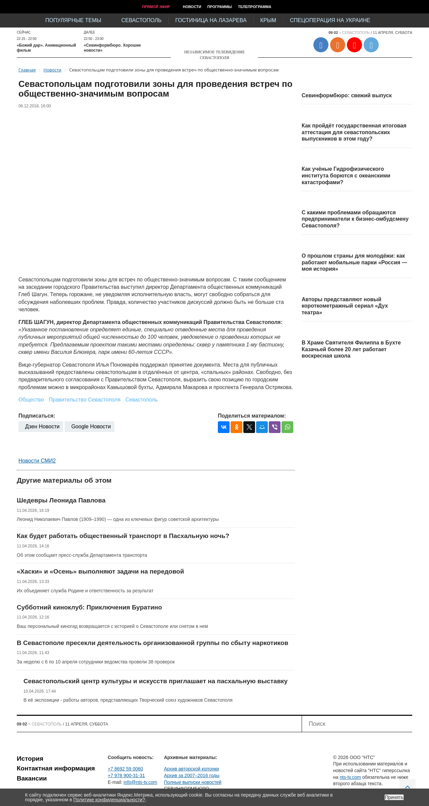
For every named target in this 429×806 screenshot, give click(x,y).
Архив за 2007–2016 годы (192, 775)
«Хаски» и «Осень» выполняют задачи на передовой (100, 571)
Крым (268, 20)
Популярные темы (73, 20)
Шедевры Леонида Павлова (61, 500)
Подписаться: (36, 416)
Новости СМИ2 (37, 461)
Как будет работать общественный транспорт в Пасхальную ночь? (123, 535)
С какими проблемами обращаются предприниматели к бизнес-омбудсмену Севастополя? (355, 219)
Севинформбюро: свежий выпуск (347, 95)
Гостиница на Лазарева (211, 20)
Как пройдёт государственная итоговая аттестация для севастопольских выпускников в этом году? (354, 132)
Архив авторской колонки (191, 768)
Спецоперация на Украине (330, 20)
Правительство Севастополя (85, 399)
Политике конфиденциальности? (109, 799)
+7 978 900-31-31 (126, 775)
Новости (192, 7)
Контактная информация (56, 768)
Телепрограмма (254, 7)
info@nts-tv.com (140, 782)
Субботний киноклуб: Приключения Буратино (89, 607)
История (30, 758)
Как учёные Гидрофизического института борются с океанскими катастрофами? (346, 175)
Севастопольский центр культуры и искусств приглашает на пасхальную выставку (155, 681)
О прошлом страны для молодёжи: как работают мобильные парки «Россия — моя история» (354, 262)
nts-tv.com (350, 777)
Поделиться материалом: (252, 416)
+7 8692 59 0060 (125, 768)
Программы (219, 7)
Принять (394, 797)
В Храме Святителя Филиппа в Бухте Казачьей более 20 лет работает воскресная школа (351, 349)
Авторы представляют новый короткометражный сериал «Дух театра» (345, 306)
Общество (31, 399)
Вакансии (32, 778)
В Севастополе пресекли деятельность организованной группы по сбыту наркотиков (152, 642)
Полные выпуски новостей (192, 782)
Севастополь (141, 20)
